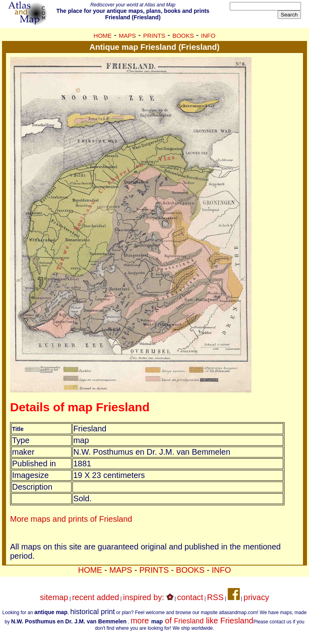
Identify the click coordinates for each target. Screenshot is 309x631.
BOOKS (183, 35)
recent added (95, 597)
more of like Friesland (192, 620)
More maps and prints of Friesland (71, 519)
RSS (215, 597)
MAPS (127, 35)
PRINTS (154, 35)
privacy (256, 597)
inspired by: (148, 597)
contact (190, 597)
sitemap (54, 597)
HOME (103, 35)
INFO (208, 35)
